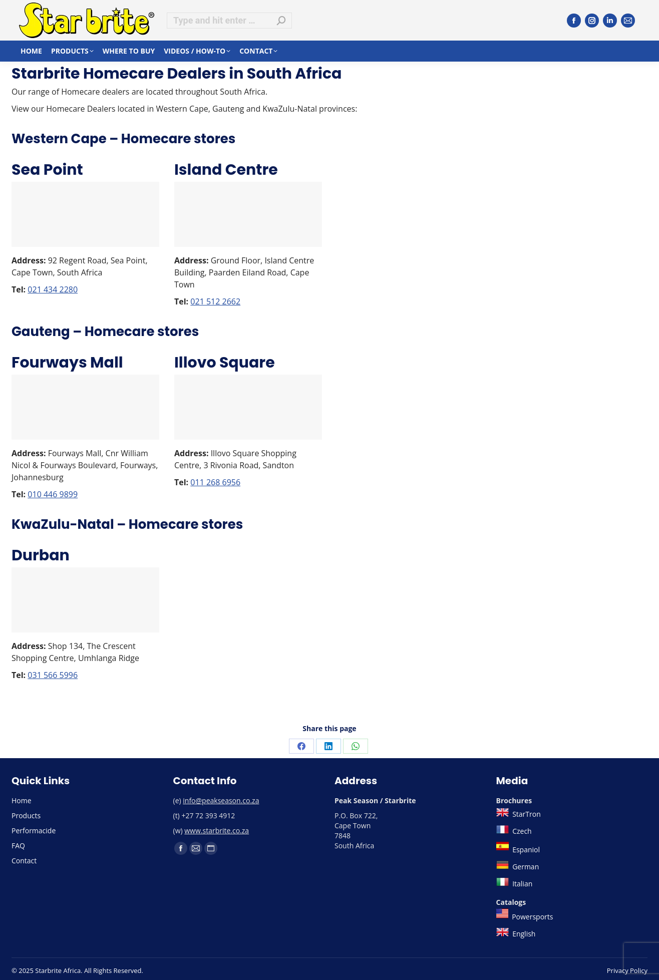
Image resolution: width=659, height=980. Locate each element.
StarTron (518, 814)
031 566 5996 (53, 675)
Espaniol (518, 849)
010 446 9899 (53, 494)
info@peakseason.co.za (221, 800)
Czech (514, 831)
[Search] (229, 21)
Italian (514, 883)
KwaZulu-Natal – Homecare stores (127, 524)
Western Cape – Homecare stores (123, 139)
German (517, 866)
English (516, 933)
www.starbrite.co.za (216, 830)
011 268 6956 (215, 482)
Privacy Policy (627, 970)
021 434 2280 (53, 289)
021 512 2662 (215, 301)
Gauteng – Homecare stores (105, 331)
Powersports (524, 916)
